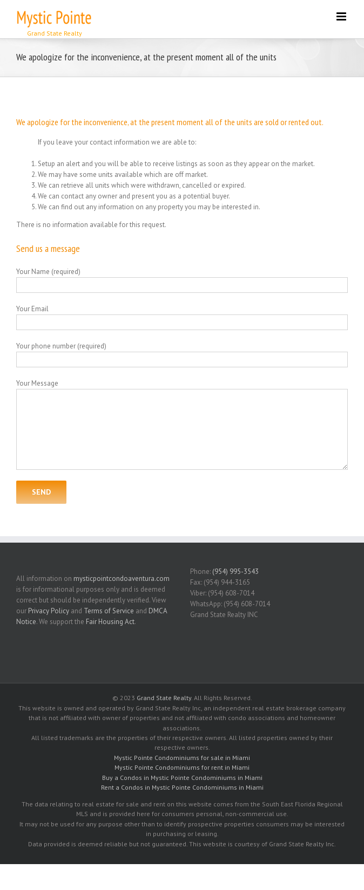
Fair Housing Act (110, 621)
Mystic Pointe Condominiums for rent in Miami (182, 767)
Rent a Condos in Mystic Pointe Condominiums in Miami (182, 787)
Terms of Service (109, 610)
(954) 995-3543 (235, 571)
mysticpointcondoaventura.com (121, 578)
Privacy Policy (48, 610)
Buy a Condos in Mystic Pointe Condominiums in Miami (182, 777)
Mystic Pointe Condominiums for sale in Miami (182, 758)
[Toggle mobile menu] (342, 16)
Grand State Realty (164, 698)
